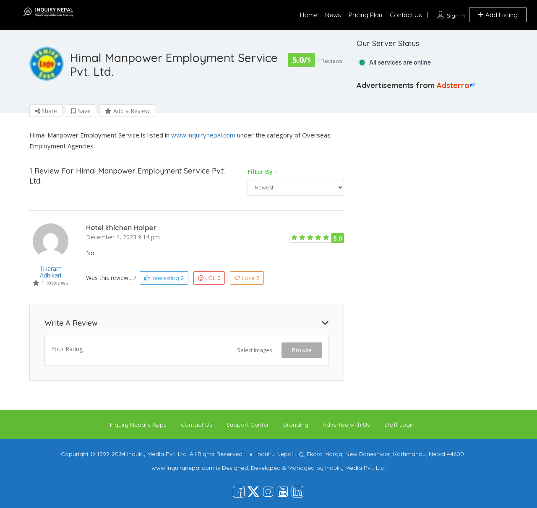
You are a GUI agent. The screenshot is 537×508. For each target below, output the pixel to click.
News (333, 15)
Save (81, 111)
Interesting (164, 278)
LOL (209, 278)
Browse (302, 350)
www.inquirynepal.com (203, 135)
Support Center (248, 424)
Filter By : (262, 171)
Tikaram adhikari (50, 271)
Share (46, 111)
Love (247, 278)
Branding (295, 424)
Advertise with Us (346, 424)
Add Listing (498, 15)
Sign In (456, 15)
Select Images (254, 350)
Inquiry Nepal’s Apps (138, 424)
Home (309, 15)
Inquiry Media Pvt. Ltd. (355, 468)
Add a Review (127, 111)
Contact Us (406, 15)
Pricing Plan (365, 15)
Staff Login (399, 424)
